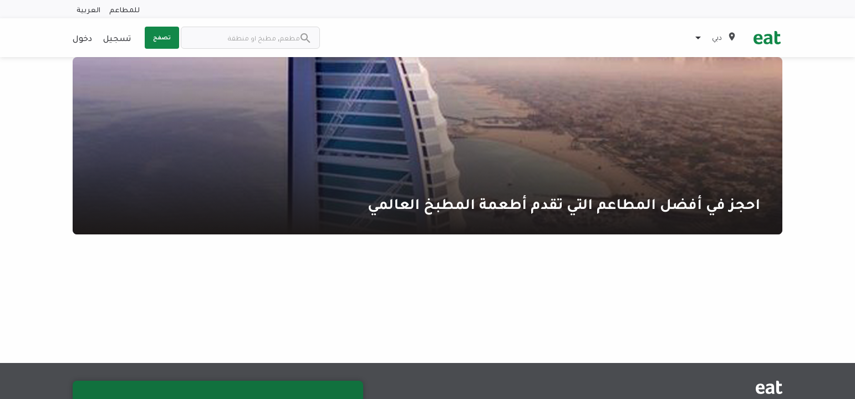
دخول (82, 37)
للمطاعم (124, 9)
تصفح (162, 37)
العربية (88, 9)
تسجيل (117, 37)
